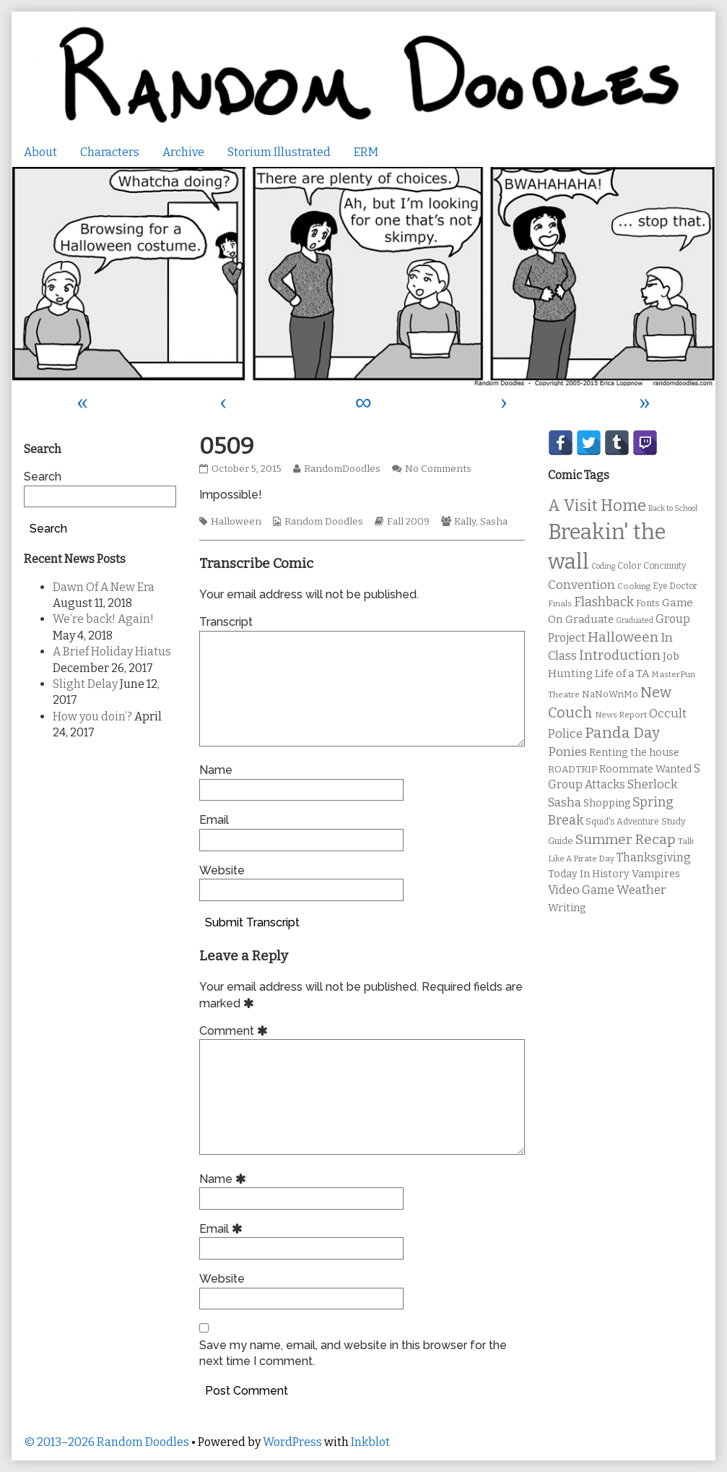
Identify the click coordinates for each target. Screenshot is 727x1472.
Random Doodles (323, 522)
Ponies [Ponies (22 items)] (567, 751)
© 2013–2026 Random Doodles (106, 1442)
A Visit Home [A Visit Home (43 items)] (597, 505)
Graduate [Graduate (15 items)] (589, 619)
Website (222, 870)
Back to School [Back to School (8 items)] (672, 508)
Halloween (236, 522)
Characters (109, 152)
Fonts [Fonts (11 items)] (648, 603)
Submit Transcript (252, 922)
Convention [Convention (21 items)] (581, 585)
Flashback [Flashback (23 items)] (604, 602)
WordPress (292, 1442)
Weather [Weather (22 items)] (641, 890)
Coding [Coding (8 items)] (603, 566)
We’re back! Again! (103, 619)
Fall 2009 (408, 522)
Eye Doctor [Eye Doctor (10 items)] (675, 586)
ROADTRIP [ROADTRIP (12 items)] (572, 769)
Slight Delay (85, 684)
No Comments (438, 469)
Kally (465, 522)
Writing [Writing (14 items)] (567, 908)
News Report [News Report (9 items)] (621, 715)
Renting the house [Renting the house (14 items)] (634, 752)
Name (215, 770)
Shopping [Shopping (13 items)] (606, 803)
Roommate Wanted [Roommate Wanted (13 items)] (645, 769)
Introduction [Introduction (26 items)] (620, 655)
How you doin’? (92, 716)
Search (42, 476)
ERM (366, 152)
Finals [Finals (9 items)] (560, 603)
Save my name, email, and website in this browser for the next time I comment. (353, 1353)
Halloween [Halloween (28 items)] (623, 637)
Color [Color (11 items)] (629, 565)
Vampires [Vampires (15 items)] (656, 873)
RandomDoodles (341, 469)
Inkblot (370, 1442)
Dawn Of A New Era (103, 587)
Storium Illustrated (279, 152)
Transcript (226, 622)
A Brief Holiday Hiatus (112, 651)
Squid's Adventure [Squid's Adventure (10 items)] (622, 822)
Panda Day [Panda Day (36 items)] (622, 732)
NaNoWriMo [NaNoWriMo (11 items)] (610, 694)
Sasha (494, 522)
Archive (183, 152)
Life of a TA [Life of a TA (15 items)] (622, 673)
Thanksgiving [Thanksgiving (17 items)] (654, 857)
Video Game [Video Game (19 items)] (581, 890)
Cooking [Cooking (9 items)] (633, 586)
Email (214, 820)
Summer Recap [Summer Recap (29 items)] (625, 839)
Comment (235, 1031)
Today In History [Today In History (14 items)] (589, 874)
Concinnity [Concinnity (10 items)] (664, 566)
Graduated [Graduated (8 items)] (634, 620)
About (40, 152)
